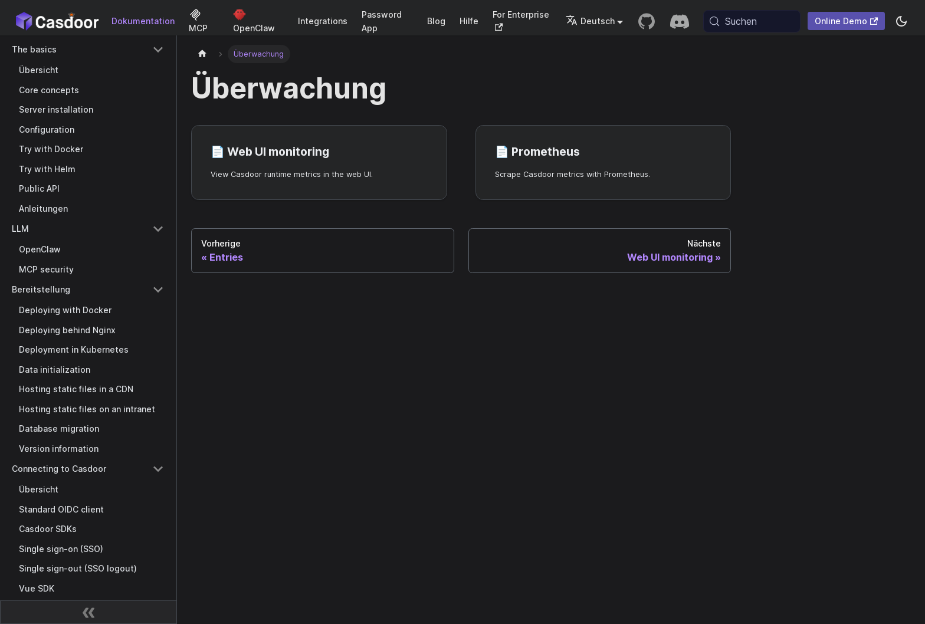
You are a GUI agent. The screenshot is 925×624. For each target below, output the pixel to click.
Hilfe (469, 21)
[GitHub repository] (646, 21)
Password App (382, 21)
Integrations (322, 21)
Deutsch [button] (590, 21)
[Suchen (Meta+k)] (752, 21)
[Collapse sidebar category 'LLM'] (158, 228)
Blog (436, 21)
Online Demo (846, 21)
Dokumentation (143, 21)
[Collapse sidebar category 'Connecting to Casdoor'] (158, 468)
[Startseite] (202, 54)
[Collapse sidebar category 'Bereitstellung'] (158, 289)
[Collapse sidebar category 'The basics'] (158, 49)
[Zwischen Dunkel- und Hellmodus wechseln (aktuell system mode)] (901, 21)
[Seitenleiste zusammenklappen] (88, 612)
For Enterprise (521, 20)
